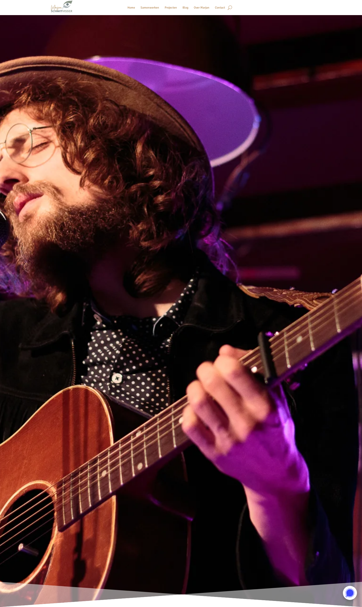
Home (131, 8)
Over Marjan (201, 8)
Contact (220, 8)
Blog (185, 8)
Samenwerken (150, 8)
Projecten (171, 8)
